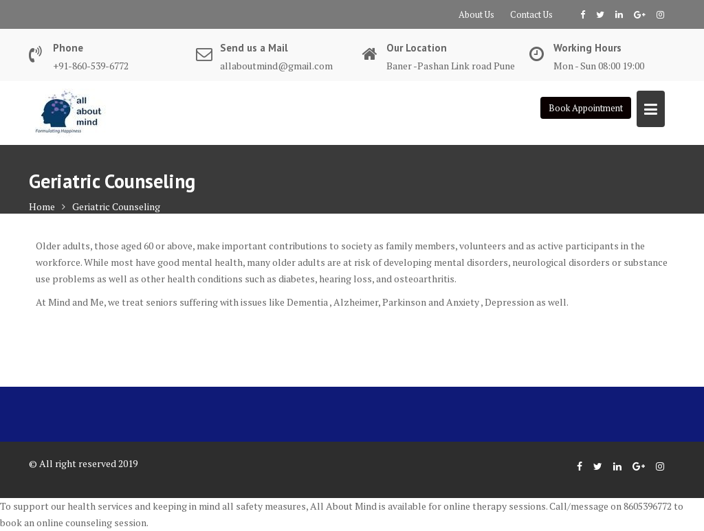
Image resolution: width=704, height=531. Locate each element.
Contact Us (531, 14)
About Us (476, 14)
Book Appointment (586, 108)
